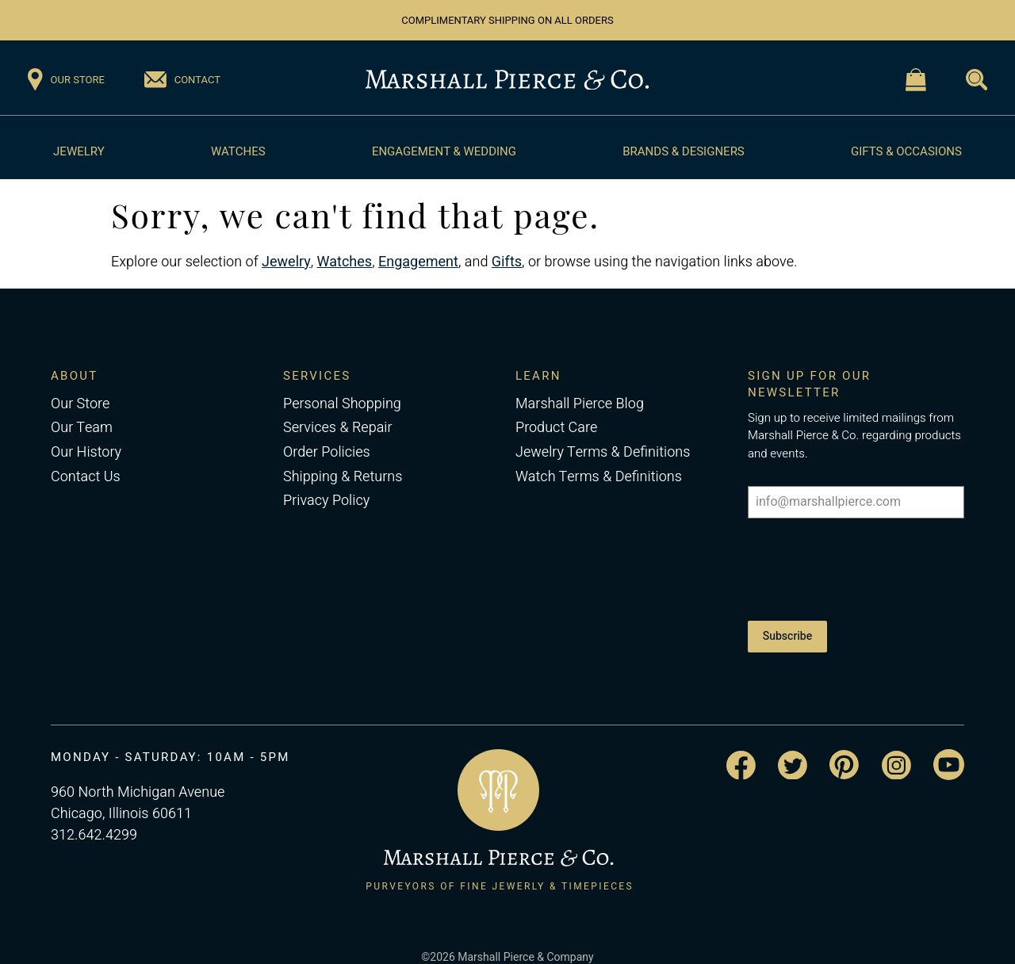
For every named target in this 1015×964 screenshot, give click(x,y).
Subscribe (787, 627)
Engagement (418, 262)
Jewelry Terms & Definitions (602, 452)
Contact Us (86, 477)
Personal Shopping (342, 404)
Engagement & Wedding (444, 151)
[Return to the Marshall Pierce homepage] (507, 80)
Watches (238, 151)
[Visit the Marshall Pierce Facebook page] (741, 748)
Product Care (556, 427)
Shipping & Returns (342, 477)
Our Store (80, 404)
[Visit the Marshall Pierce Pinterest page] (844, 747)
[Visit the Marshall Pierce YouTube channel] (948, 747)
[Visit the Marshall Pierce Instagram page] (896, 747)
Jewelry (79, 151)
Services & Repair (338, 427)
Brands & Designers (683, 151)
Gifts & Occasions (906, 151)
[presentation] (856, 565)
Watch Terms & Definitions (598, 477)
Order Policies (326, 452)
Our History (86, 452)
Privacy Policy (326, 500)
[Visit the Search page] (976, 79)
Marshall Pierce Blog (579, 404)
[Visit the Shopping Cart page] (916, 79)
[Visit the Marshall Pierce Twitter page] (792, 747)
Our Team (82, 427)
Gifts (507, 262)
